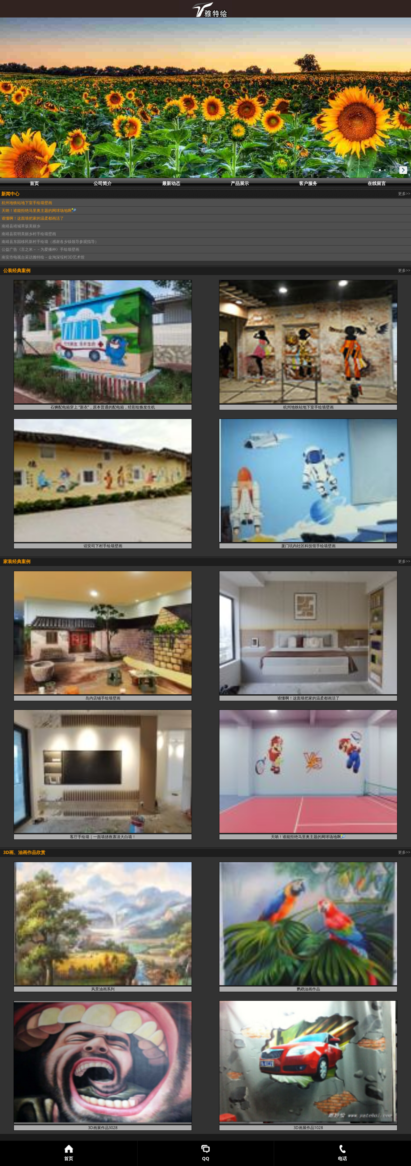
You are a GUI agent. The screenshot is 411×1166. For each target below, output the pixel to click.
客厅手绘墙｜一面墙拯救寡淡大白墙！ (103, 836)
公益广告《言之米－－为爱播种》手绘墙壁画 (40, 249)
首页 (34, 183)
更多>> (404, 193)
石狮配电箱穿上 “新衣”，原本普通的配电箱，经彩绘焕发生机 (102, 407)
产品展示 (240, 183)
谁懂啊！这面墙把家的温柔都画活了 (33, 218)
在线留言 (377, 183)
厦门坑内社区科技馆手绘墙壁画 (308, 545)
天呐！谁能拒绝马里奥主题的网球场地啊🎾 (39, 210)
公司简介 (103, 183)
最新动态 (171, 183)
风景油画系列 (103, 989)
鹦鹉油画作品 (308, 989)
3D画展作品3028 (102, 1127)
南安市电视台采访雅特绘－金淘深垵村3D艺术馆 (43, 257)
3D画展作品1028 (308, 1127)
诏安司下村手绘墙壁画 (102, 545)
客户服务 (308, 183)
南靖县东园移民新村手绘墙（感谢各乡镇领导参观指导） (50, 241)
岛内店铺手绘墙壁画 (102, 698)
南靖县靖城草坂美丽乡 (21, 226)
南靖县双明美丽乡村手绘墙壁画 (29, 234)
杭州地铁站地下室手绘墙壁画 (27, 202)
